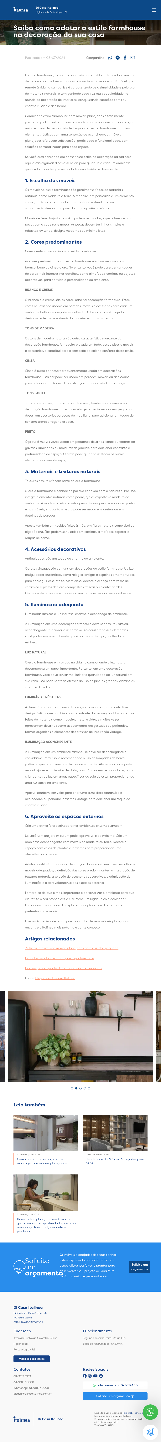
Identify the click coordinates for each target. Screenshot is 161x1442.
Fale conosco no (115, 1385)
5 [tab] (89, 1088)
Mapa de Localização (32, 1358)
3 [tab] (80, 1088)
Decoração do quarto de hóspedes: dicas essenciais (63, 968)
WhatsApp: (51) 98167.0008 (31, 1388)
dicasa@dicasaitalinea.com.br (32, 1393)
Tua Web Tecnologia (134, 1412)
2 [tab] (76, 1088)
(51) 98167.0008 (23, 1382)
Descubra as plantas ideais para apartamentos (59, 958)
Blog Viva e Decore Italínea (55, 978)
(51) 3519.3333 (22, 1376)
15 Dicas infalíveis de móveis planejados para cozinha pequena (71, 948)
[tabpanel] (80, 1036)
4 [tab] (85, 1088)
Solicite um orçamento (139, 1267)
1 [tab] (72, 1088)
